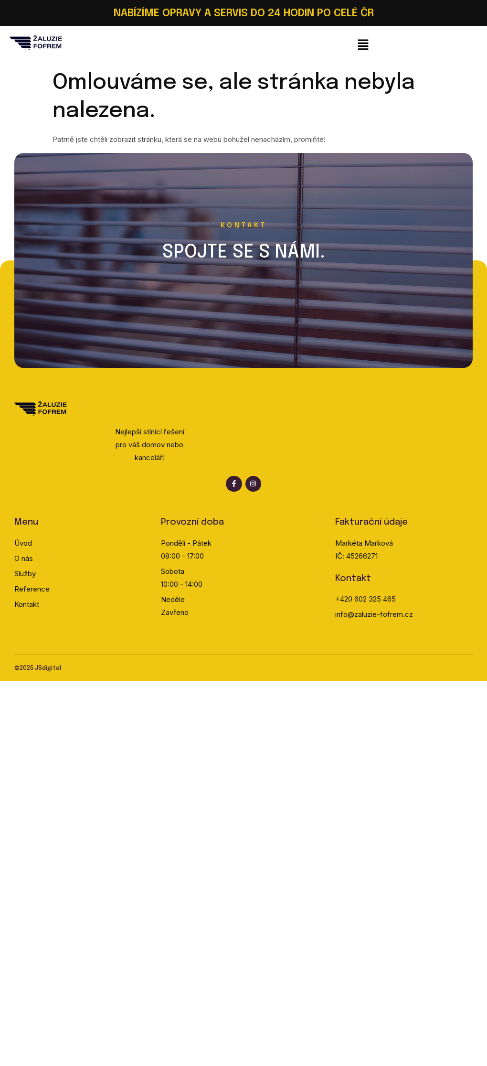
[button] (362, 45)
